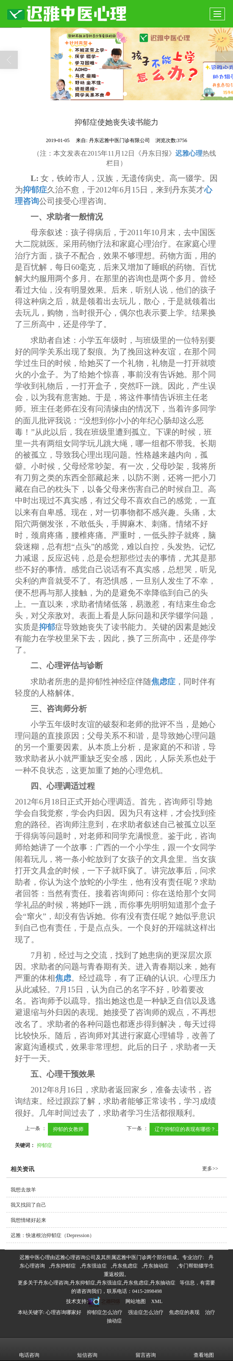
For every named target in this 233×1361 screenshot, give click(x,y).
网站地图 (135, 1301)
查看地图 (204, 1349)
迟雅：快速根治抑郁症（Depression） (52, 1235)
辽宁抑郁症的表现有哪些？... (187, 1129)
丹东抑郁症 (63, 1266)
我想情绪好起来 (28, 1220)
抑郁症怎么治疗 (104, 1312)
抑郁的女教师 (68, 1129)
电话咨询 (29, 1349)
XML (157, 1301)
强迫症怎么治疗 (146, 1312)
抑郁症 (44, 1145)
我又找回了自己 (28, 1205)
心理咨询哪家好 (63, 1312)
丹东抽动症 (156, 1266)
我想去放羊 (23, 1190)
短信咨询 (87, 1349)
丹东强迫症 (94, 1266)
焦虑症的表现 (184, 1312)
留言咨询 (146, 1349)
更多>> (210, 1169)
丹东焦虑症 (125, 1266)
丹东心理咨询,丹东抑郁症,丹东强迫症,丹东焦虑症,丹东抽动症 (106, 1283)
